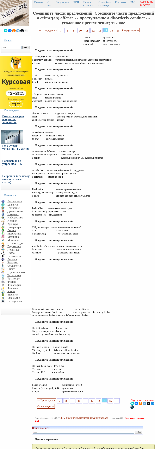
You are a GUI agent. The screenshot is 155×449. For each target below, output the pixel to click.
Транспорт (13, 278)
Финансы (12, 288)
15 (111, 30)
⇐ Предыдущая (48, 30)
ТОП (76, 2)
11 (87, 30)
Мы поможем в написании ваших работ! (84, 417)
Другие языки (15, 211)
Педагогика (14, 246)
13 (99, 30)
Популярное (62, 2)
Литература (14, 227)
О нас (49, 4)
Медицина (13, 236)
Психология (14, 256)
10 (80, 30)
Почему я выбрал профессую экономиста (13, 119)
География (13, 207)
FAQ (132, 2)
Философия (14, 284)
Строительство (16, 272)
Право (11, 252)
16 (118, 30)
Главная (38, 2)
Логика (11, 230)
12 (93, 30)
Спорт (11, 268)
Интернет (13, 214)
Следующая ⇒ (130, 30)
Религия (12, 259)
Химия (11, 291)
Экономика (13, 297)
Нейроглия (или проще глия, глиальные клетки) (16, 179)
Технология (14, 275)
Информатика (15, 217)
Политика (13, 249)
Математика (14, 233)
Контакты (120, 2)
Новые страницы (88, 4)
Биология (12, 204)
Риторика (12, 262)
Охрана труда (15, 243)
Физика (11, 281)
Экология (12, 294)
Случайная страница (105, 4)
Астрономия (14, 201)
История (12, 220)
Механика (13, 239)
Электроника (15, 300)
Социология (14, 265)
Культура (12, 223)
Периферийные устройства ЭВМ (12, 162)
